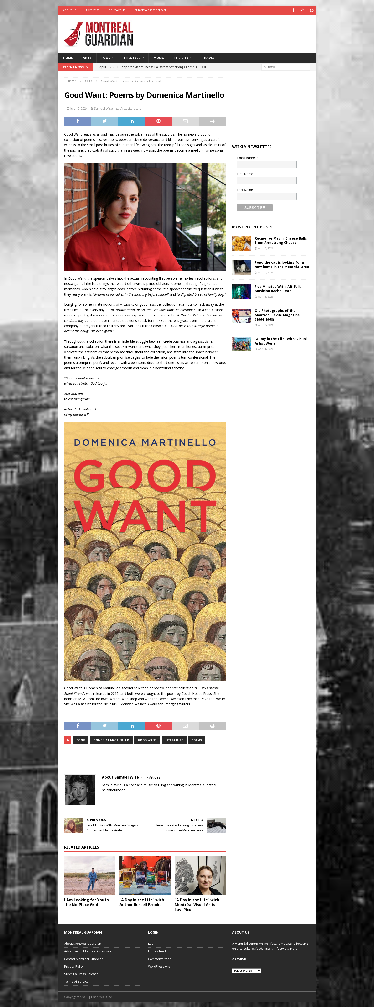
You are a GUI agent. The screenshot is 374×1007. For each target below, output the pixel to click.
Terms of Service (76, 981)
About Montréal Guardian (82, 943)
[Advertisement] (233, 30)
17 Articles (152, 776)
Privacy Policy (74, 966)
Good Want (147, 739)
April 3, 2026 (265, 296)
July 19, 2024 (79, 108)
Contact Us (117, 10)
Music (158, 57)
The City (181, 57)
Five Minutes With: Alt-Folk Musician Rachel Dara (278, 288)
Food (106, 57)
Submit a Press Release (150, 10)
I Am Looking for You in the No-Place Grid (86, 902)
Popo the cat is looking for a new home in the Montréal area (282, 264)
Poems (197, 739)
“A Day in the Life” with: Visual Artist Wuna (281, 340)
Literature (135, 108)
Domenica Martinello (111, 739)
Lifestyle (132, 57)
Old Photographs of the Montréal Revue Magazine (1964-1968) (277, 314)
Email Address (247, 157)
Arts (87, 57)
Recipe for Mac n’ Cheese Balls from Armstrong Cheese (281, 240)
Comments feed (159, 958)
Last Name (245, 189)
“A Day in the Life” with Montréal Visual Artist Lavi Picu (197, 904)
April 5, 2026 (265, 247)
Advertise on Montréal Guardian (87, 950)
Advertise (92, 10)
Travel (208, 57)
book (80, 739)
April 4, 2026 (265, 271)
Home (68, 57)
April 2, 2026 (265, 324)
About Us (69, 10)
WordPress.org (159, 966)
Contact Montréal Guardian (84, 958)
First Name (245, 173)
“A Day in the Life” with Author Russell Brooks (141, 902)
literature (174, 739)
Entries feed (157, 950)
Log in (152, 943)
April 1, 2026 (265, 348)
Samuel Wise (103, 108)
